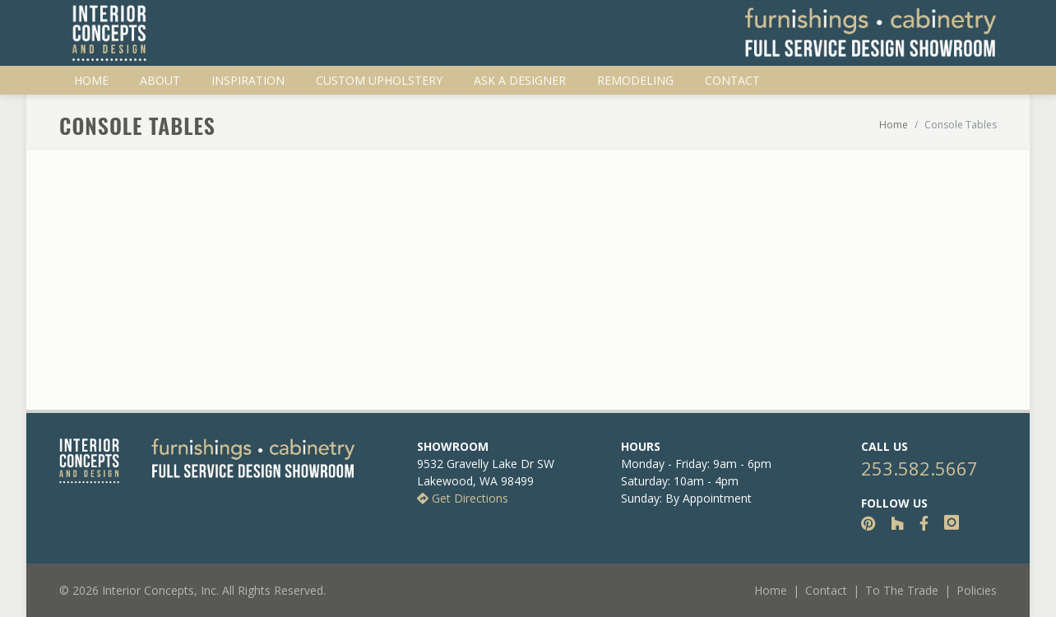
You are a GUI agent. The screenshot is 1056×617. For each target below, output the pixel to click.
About (160, 80)
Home (91, 80)
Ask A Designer (520, 80)
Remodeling (635, 80)
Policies (976, 590)
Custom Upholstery (379, 80)
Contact (732, 80)
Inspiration (248, 80)
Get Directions (462, 498)
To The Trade (901, 590)
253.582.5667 (919, 468)
